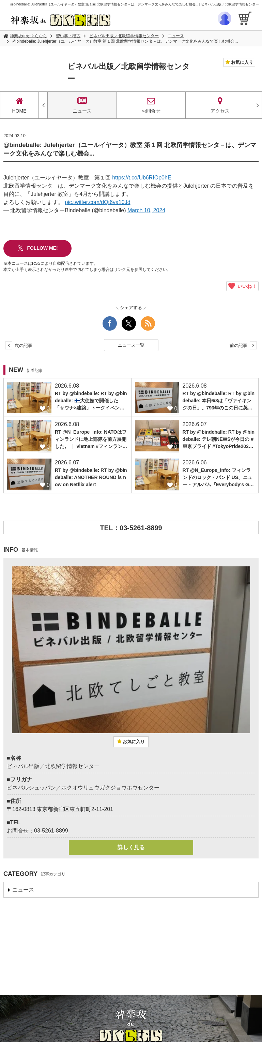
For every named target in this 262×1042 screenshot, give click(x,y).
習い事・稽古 (68, 35)
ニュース (176, 35)
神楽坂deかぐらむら (28, 35)
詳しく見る (131, 847)
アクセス (220, 105)
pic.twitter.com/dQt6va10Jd (97, 202)
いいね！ (242, 286)
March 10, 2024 (146, 210)
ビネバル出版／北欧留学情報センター (124, 35)
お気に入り (241, 62)
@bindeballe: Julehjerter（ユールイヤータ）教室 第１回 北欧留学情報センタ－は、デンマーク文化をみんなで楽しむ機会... (125, 41)
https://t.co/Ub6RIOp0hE (141, 177)
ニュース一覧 (131, 345)
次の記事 (18, 345)
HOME (19, 105)
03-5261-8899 (51, 831)
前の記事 (243, 345)
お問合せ (151, 105)
